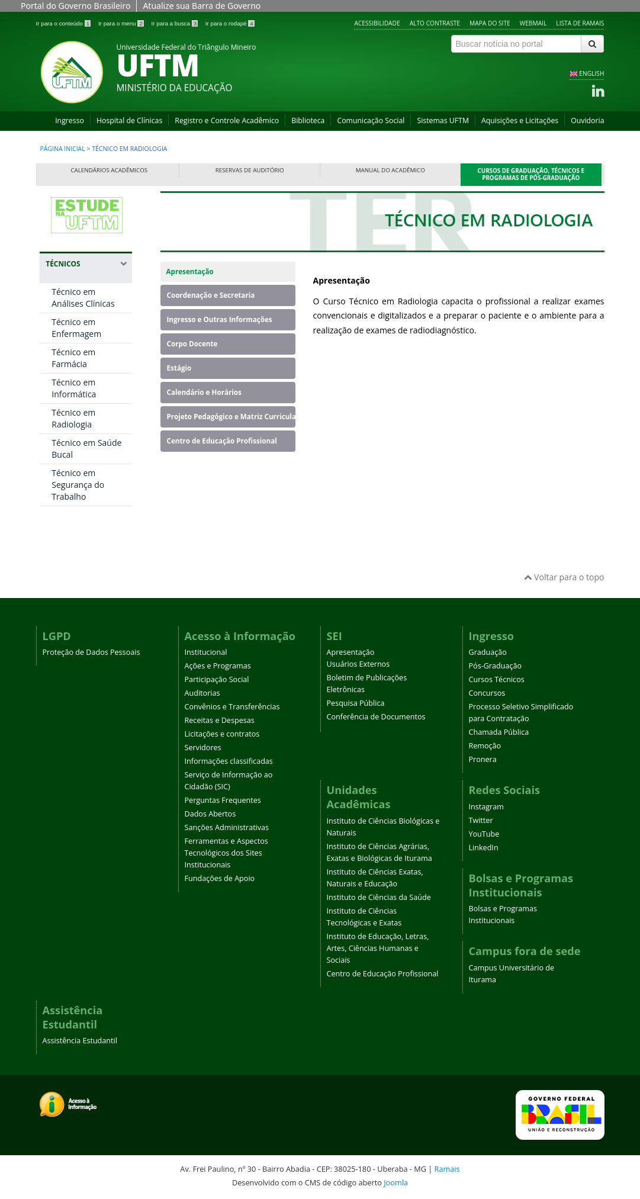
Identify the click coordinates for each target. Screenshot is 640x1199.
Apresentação (190, 271)
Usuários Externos (358, 664)
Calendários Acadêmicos (108, 170)
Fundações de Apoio (220, 878)
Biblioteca (307, 120)
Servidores (203, 747)
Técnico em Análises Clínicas (83, 297)
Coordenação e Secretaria (211, 295)
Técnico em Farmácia (73, 357)
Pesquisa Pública (356, 703)
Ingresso (69, 120)
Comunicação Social (370, 120)
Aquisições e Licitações (519, 120)
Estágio (179, 368)
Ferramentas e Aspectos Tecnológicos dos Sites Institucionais (226, 853)
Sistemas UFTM (443, 120)
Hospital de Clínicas (129, 120)
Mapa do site (489, 23)
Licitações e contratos (222, 734)
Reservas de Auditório (250, 170)
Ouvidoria (587, 120)
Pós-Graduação (495, 666)
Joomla (396, 1182)
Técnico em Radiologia (73, 418)
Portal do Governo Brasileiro (75, 5)
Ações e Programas (218, 666)
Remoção (485, 746)
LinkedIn (484, 848)
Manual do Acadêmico (390, 170)
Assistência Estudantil (80, 1041)
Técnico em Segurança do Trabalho (78, 484)
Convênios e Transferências (232, 707)
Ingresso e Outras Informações (219, 319)
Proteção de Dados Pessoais (91, 652)
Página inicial (62, 148)
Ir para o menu (122, 23)
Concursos (487, 693)
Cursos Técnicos (497, 679)
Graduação (488, 652)
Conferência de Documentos (376, 717)
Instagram (486, 807)
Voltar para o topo (564, 577)
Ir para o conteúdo (64, 23)
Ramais (447, 1168)
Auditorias (202, 693)
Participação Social (217, 679)
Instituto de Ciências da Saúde (379, 897)
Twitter (481, 820)
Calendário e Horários (204, 392)
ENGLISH (591, 73)
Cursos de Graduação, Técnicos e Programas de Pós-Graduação (531, 174)
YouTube (484, 834)
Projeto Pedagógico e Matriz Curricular (231, 416)
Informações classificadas (229, 761)
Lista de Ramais (580, 23)
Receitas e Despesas (220, 720)
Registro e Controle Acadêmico (227, 120)
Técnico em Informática (74, 388)
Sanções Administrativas (227, 827)
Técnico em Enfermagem (76, 327)
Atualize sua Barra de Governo (201, 5)
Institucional (206, 652)
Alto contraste (435, 23)
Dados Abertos (210, 814)
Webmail (533, 23)
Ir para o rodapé (230, 23)
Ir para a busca (176, 23)
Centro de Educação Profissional (222, 440)
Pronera (483, 759)
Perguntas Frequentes (223, 800)
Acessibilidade (377, 23)
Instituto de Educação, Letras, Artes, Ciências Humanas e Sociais (378, 948)
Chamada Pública (499, 732)
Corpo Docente (192, 343)
